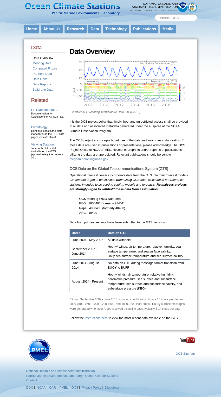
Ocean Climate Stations (101, 376)
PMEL (63, 387)
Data (95, 29)
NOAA (41, 387)
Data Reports (42, 84)
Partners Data (42, 74)
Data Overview (43, 58)
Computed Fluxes (45, 68)
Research (75, 29)
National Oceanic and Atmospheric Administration (60, 371)
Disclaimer (112, 387)
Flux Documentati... (44, 110)
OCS (75, 387)
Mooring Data (42, 63)
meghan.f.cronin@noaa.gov (89, 159)
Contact (31, 380)
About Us (51, 29)
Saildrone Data (43, 89)
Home (31, 29)
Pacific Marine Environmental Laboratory (54, 376)
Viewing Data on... (43, 144)
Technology (116, 29)
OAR (52, 387)
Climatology (39, 127)
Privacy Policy (91, 387)
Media (167, 29)
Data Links (40, 79)
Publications (144, 29)
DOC (29, 387)
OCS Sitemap (185, 353)
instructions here (96, 318)
